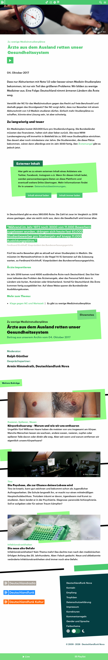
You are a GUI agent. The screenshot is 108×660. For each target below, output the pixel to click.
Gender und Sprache (77, 621)
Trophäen (71, 597)
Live (27, 656)
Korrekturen (73, 611)
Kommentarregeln (76, 616)
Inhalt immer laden (69, 195)
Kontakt (70, 587)
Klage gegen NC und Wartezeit (27, 303)
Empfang (71, 592)
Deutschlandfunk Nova (79, 582)
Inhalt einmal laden (38, 195)
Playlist (82, 656)
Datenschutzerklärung (78, 602)
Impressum (72, 606)
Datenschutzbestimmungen (50, 186)
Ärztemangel (85, 143)
